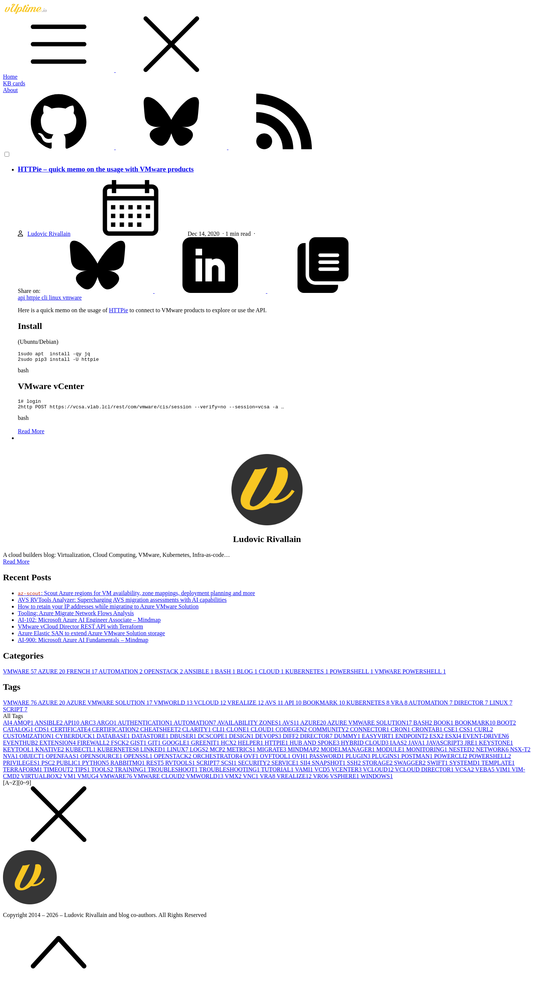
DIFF (291, 740)
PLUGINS (386, 760)
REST (155, 767)
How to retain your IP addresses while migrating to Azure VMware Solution (108, 611)
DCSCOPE (213, 740)
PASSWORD (327, 760)
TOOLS (103, 774)
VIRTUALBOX (42, 780)
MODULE (391, 754)
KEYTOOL (19, 754)
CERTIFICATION (116, 734)
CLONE (239, 734)
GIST (139, 747)
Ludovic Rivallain (48, 234)
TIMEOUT (59, 774)
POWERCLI (451, 760)
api (22, 297)
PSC (49, 767)
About (10, 90)
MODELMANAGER (348, 754)
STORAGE (378, 767)
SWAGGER (410, 767)
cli (45, 297)
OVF (252, 760)
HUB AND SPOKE (315, 747)
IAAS (399, 747)
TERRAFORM (23, 774)
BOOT (506, 727)
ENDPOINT (412, 740)
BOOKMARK (324, 707)
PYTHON (96, 767)
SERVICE (285, 767)
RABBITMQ (128, 767)
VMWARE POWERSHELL (410, 676)
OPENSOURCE (102, 760)
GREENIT (206, 747)
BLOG (248, 676)
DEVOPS (269, 740)
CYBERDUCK (75, 740)
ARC (88, 727)
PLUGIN (359, 760)
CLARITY (197, 734)
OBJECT (33, 760)
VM (70, 780)
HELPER (251, 747)
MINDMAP (304, 754)
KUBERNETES (307, 676)
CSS (466, 734)
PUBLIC (69, 767)
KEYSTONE (496, 747)
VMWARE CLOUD (160, 780)
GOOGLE (176, 747)
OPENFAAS (63, 760)
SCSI (229, 767)
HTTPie (118, 310)
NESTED (462, 754)
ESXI (454, 740)
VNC (251, 780)
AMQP (23, 727)
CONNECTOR (370, 734)
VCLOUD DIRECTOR (425, 774)
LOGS (200, 754)
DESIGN (242, 740)
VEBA (485, 774)
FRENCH (83, 676)
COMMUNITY (329, 734)
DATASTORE (150, 740)
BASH (226, 676)
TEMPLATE (498, 767)
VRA (400, 707)
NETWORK (493, 754)
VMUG (88, 780)
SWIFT (438, 767)
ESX (437, 740)
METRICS (242, 754)
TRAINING (131, 774)
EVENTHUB (21, 747)
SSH (354, 767)
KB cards (14, 83)
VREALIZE (246, 707)
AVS (274, 707)
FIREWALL (94, 747)
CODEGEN (292, 734)
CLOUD (272, 676)
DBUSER (184, 740)
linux (56, 297)
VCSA (465, 774)
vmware (72, 297)
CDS (42, 734)
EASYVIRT (378, 740)
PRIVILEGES (22, 767)
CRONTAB (428, 734)
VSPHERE (345, 780)
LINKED (153, 754)
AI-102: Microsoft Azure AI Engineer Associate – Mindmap (89, 624)
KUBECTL (82, 754)
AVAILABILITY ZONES (250, 727)
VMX (234, 780)
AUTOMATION (121, 676)
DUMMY (348, 740)
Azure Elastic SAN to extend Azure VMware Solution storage (91, 637)
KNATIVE (50, 754)
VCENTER (347, 774)
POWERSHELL (352, 676)
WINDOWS (376, 780)
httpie (34, 297)
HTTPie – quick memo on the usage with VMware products (106, 169)
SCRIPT (15, 714)
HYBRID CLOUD (365, 747)
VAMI (304, 774)
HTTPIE (277, 747)
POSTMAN (417, 760)
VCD (323, 774)
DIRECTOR (472, 707)
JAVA (417, 747)
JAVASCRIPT (445, 747)
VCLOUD (210, 707)
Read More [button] (16, 566)
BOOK (444, 727)
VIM (504, 774)
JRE (472, 747)
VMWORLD (174, 707)
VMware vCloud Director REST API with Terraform (80, 631)
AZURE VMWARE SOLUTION (110, 707)
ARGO (107, 727)
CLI (219, 734)
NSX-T (520, 754)
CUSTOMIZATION (29, 740)
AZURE (52, 676)
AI (8, 727)
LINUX (501, 707)
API (293, 707)
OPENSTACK (164, 676)
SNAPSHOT (329, 767)
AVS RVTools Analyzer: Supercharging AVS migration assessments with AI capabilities (122, 604)
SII (306, 767)
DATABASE (113, 740)
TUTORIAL (278, 774)
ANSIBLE (199, 676)
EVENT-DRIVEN (486, 740)
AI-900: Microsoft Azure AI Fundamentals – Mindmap (83, 644)
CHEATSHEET (161, 734)
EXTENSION (58, 747)
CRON (400, 734)
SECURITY (254, 767)
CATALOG (18, 734)
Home (10, 77)
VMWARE (20, 676)
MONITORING (427, 754)
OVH (300, 760)
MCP (218, 754)
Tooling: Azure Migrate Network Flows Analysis (76, 617)
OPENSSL (139, 760)
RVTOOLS (180, 767)
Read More (31, 436)
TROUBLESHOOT (173, 774)
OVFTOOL (276, 760)
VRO (321, 780)
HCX (229, 747)
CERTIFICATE (71, 734)
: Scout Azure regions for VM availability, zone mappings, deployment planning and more (136, 597)
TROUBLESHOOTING (230, 774)
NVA (11, 760)
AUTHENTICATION (146, 727)
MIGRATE (272, 754)
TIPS (83, 774)
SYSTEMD (465, 767)
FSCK (120, 747)
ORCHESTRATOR (218, 760)
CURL (483, 734)
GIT (155, 747)
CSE (451, 734)
